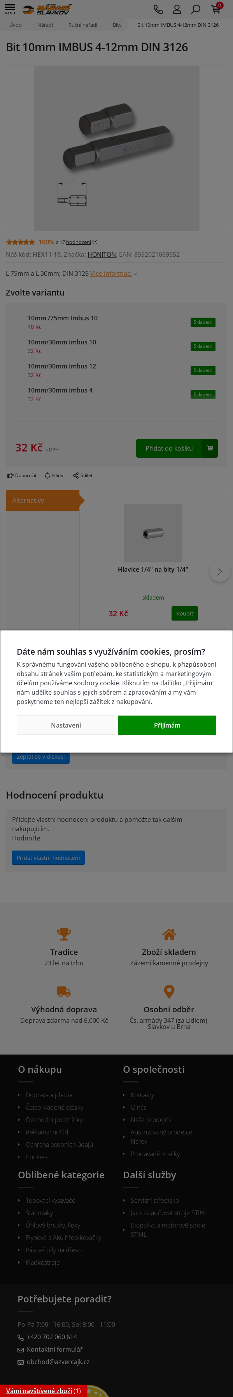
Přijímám (167, 725)
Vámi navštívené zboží (39, 1391)
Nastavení (66, 725)
